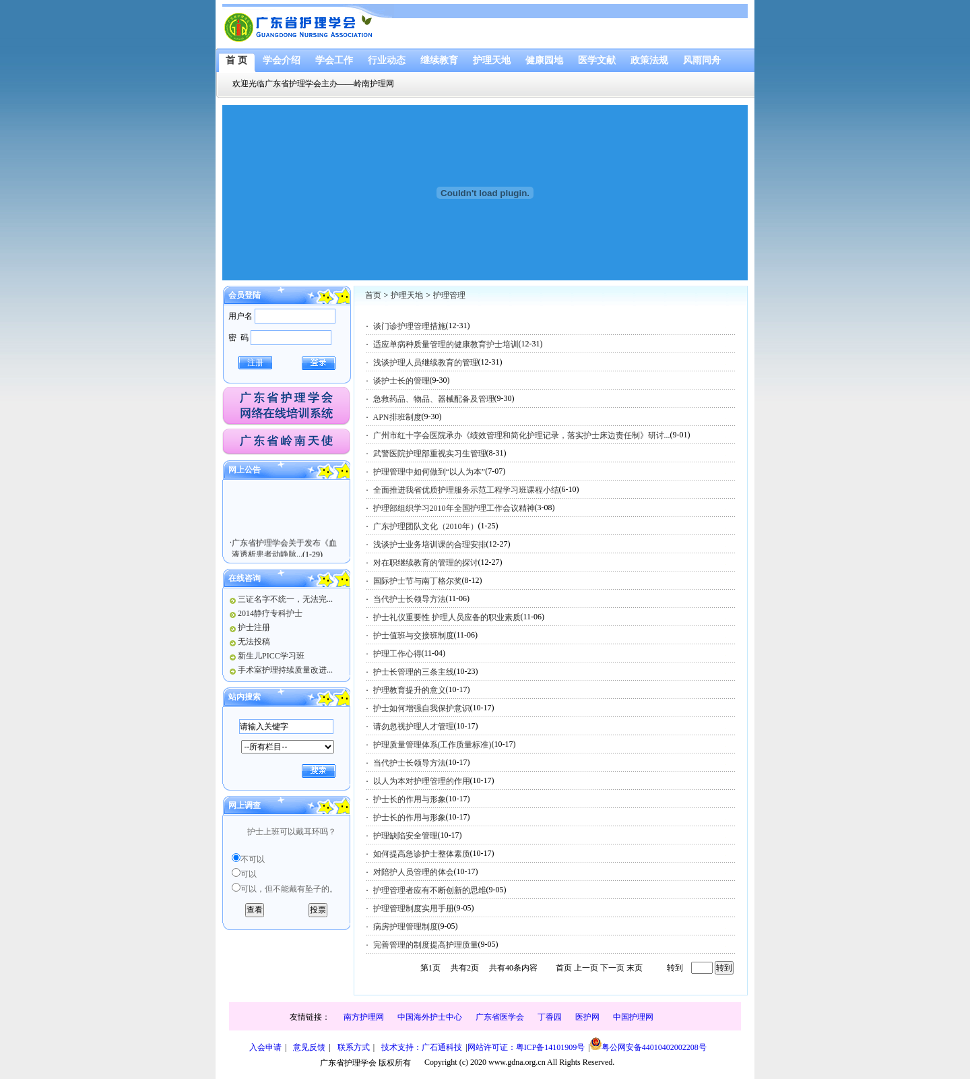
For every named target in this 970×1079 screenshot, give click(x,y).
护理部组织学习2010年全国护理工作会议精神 (454, 508)
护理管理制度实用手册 (413, 908)
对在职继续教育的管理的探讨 (425, 562)
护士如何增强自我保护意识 (421, 708)
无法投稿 (254, 641)
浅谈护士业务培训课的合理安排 (429, 544)
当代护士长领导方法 (409, 599)
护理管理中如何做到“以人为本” (429, 471)
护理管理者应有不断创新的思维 (429, 890)
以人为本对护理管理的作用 (421, 781)
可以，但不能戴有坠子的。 (288, 889)
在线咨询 (244, 578)
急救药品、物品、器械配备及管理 (433, 399)
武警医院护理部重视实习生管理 (429, 453)
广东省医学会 (500, 1017)
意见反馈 (309, 1047)
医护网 (587, 1017)
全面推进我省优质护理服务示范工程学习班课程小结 (466, 490)
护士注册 (254, 627)
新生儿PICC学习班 (271, 655)
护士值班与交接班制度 (413, 635)
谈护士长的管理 (401, 381)
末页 (634, 968)
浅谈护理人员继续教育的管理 (425, 362)
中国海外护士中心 (429, 1017)
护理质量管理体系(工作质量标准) (432, 744)
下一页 (612, 968)
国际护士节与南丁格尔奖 (417, 581)
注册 (255, 362)
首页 (373, 295)
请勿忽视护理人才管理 (413, 726)
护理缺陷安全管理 (405, 835)
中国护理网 (633, 1017)
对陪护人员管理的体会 (413, 872)
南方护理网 (364, 1017)
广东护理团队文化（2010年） (425, 526)
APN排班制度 (397, 417)
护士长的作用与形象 (409, 799)
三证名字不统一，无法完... (285, 599)
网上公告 (244, 469)
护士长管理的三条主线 (413, 672)
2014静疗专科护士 (270, 613)
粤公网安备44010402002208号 (648, 1044)
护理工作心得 (397, 653)
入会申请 (265, 1047)
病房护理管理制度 (405, 926)
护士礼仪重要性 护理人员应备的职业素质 (447, 617)
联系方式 (353, 1047)
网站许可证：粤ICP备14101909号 (526, 1047)
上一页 (586, 968)
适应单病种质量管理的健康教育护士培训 (446, 344)
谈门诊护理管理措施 (409, 326)
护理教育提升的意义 (409, 690)
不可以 (252, 859)
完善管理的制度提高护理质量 (425, 945)
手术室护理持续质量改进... (285, 670)
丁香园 (550, 1017)
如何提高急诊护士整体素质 (421, 854)
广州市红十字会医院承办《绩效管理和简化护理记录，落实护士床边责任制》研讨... (521, 435)
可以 (248, 874)
